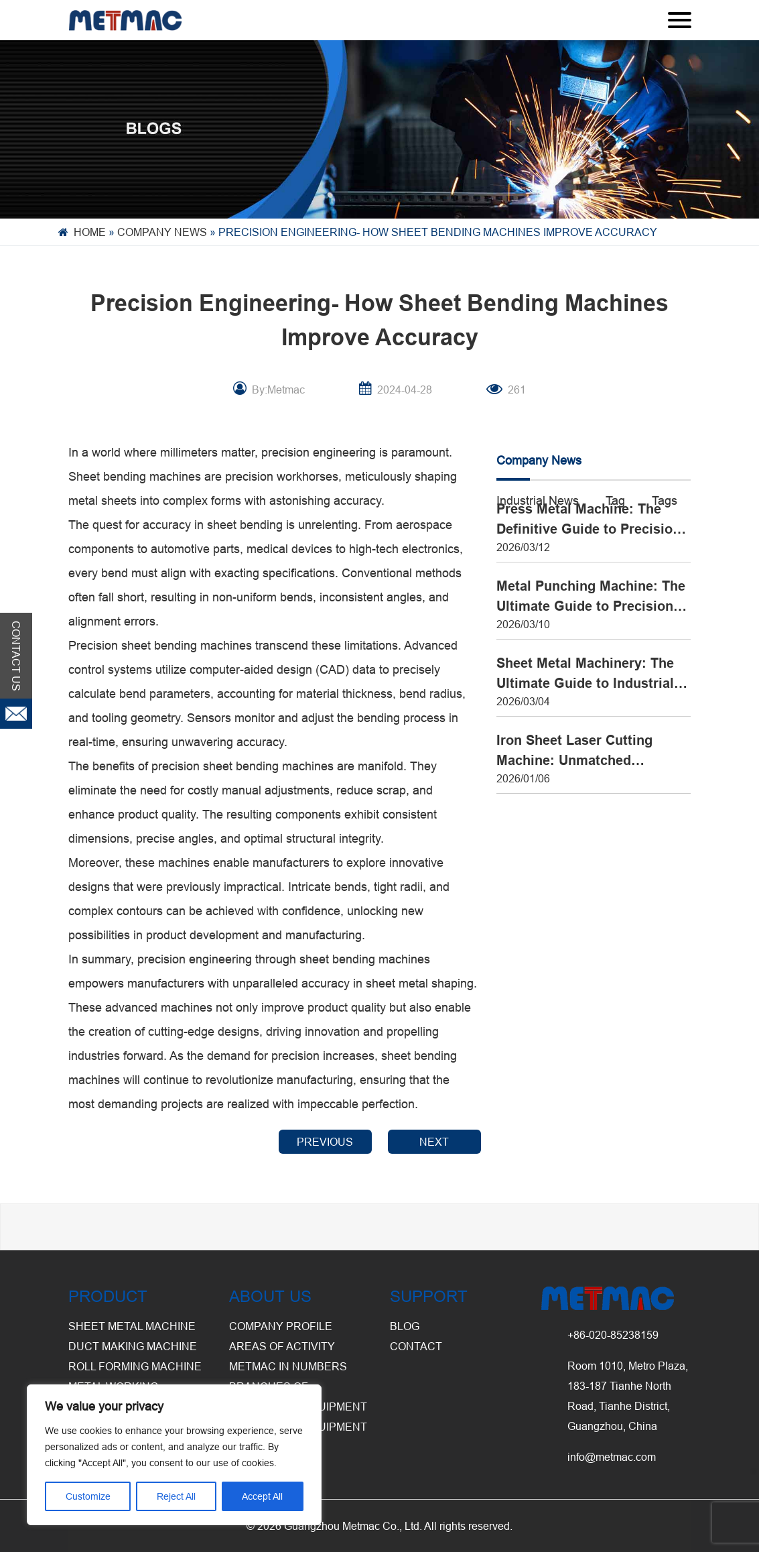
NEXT (434, 1142)
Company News (162, 232)
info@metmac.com (611, 1457)
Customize (88, 1496)
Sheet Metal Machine (132, 1326)
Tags (664, 500)
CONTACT (416, 1346)
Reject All (176, 1496)
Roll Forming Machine (135, 1366)
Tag (615, 500)
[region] (174, 1454)
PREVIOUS (325, 1142)
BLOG (404, 1326)
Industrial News (537, 500)
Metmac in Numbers (288, 1366)
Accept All (262, 1496)
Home (90, 232)
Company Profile (280, 1326)
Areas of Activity (282, 1346)
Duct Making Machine (132, 1346)
